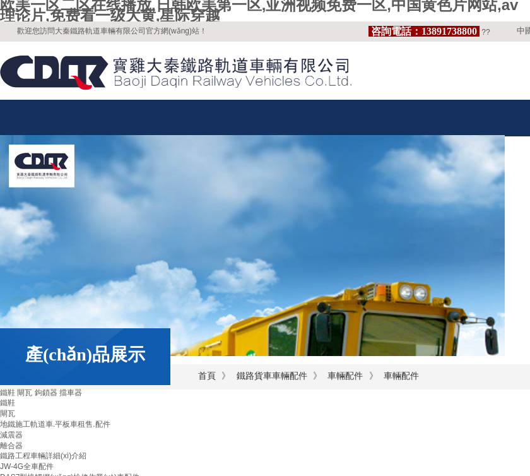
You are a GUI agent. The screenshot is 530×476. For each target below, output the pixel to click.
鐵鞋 (7, 402)
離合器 (11, 445)
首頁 (207, 376)
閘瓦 (7, 413)
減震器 (11, 435)
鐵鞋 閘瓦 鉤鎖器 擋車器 (41, 392)
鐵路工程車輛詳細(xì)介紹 (43, 455)
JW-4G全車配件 (27, 466)
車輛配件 (345, 376)
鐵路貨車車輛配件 (272, 376)
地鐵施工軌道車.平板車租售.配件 (55, 424)
